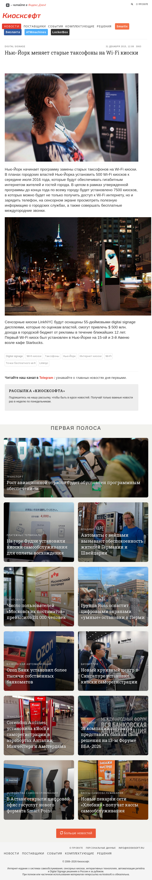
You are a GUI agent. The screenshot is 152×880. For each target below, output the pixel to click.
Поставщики (35, 26)
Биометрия (89, 664)
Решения (104, 26)
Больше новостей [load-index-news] (76, 833)
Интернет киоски (91, 356)
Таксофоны (52, 356)
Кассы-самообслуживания (102, 793)
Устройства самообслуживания (32, 793)
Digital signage (15, 46)
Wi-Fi (108, 356)
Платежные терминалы (24, 535)
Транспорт (15, 476)
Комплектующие (79, 26)
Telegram (46, 377)
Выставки (88, 722)
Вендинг (87, 529)
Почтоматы (16, 599)
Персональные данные (101, 848)
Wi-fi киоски (34, 356)
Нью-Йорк (69, 356)
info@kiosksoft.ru (131, 848)
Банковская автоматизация (29, 664)
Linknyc (43, 363)
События (55, 26)
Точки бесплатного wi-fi (20, 363)
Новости (11, 26)
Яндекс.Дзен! (37, 5)
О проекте (142, 4)
